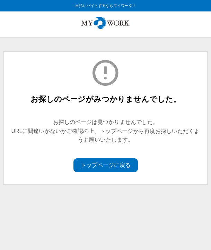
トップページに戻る (106, 165)
